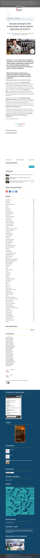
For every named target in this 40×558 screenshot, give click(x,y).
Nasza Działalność (9, 262)
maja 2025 (8, 352)
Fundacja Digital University (11, 228)
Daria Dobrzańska (9, 212)
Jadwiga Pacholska (10, 239)
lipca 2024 (8, 365)
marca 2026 (8, 339)
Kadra (11, 375)
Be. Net (7, 205)
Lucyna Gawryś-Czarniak (11, 253)
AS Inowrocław (17, 554)
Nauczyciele (8, 265)
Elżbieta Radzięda (9, 221)
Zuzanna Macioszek (10, 320)
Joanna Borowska (9, 240)
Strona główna (10, 18)
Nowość (7, 266)
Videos (7, 295)
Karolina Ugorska (9, 242)
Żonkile (7, 321)
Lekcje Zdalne (9, 251)
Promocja (8, 277)
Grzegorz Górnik (9, 233)
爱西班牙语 (29, 556)
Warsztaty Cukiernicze (10, 297)
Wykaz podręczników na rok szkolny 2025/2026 (19, 380)
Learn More (18, 6)
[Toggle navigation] (8, 14)
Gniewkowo (8, 231)
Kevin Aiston (8, 244)
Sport (7, 283)
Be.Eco (7, 207)
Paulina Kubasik (9, 269)
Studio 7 (7, 286)
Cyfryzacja (8, 210)
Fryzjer (7, 227)
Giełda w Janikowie (10, 230)
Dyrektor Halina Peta (10, 216)
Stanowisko (8, 285)
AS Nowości (8, 202)
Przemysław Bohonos (10, 278)
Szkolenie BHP (9, 288)
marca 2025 (8, 355)
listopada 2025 (9, 345)
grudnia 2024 (8, 359)
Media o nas (8, 257)
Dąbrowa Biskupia (9, 213)
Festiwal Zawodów (10, 225)
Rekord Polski (8, 280)
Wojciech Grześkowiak (10, 303)
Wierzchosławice (9, 300)
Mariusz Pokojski (9, 256)
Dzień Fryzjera (9, 218)
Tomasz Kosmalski (9, 294)
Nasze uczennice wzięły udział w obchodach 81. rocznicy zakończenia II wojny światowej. (22, 181)
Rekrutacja (8, 282)
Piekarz (7, 271)
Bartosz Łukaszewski (10, 204)
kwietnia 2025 (9, 354)
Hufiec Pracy (8, 236)
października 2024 (9, 361)
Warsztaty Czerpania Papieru (12, 298)
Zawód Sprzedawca (16, 34)
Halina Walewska (9, 234)
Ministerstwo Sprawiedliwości (12, 259)
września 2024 (9, 363)
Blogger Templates (16, 556)
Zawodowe (8, 309)
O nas (7, 268)
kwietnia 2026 (9, 338)
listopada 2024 (9, 360)
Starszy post (31, 159)
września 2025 (9, 347)
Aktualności (16, 18)
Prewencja (8, 274)
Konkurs (7, 248)
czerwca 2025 (9, 351)
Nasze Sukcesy (9, 263)
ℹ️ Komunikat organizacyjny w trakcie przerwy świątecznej (21, 460)
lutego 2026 (8, 341)
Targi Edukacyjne (9, 292)
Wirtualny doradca (9, 301)
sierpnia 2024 (8, 364)
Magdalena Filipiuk (9, 254)
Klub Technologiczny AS (11, 245)
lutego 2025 (8, 356)
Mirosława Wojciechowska (11, 260)
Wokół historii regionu (10, 306)
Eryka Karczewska (9, 224)
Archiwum (8, 201)
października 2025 (9, 346)
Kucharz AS (23, 33)
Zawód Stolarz (24, 34)
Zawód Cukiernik (9, 310)
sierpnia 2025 (8, 348)
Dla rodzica (8, 215)
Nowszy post (9, 159)
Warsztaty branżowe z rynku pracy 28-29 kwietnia (20, 174)
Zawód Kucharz (9, 313)
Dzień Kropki (8, 219)
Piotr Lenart (8, 272)
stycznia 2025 (9, 358)
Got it (23, 6)
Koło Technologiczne (10, 247)
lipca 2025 (8, 350)
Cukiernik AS (17, 33)
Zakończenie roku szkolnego (12, 307)
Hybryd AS (8, 237)
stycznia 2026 (9, 342)
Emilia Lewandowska (10, 222)
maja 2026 (8, 337)
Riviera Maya (23, 556)
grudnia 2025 (8, 343)
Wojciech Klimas (9, 304)
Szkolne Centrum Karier (11, 289)
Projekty (7, 275)
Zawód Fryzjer (9, 312)
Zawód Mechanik (30, 33)
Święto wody (8, 291)
